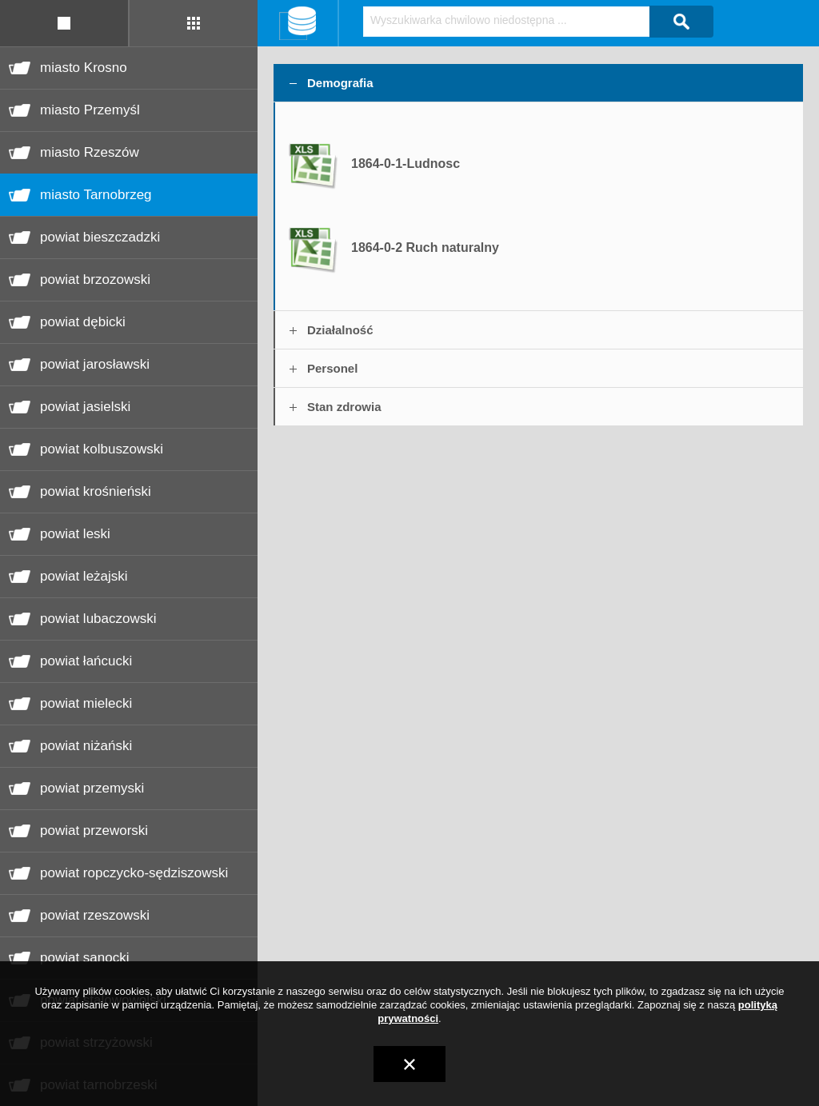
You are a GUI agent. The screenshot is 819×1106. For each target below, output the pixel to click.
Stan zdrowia (344, 406)
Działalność (340, 330)
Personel (332, 368)
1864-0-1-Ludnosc (405, 163)
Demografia (340, 83)
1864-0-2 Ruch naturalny (425, 247)
